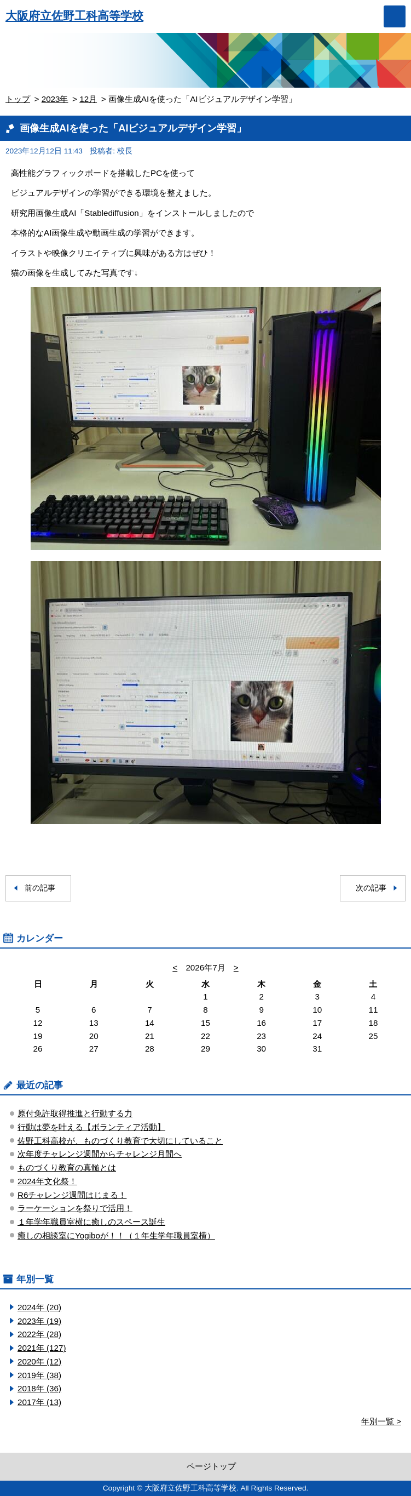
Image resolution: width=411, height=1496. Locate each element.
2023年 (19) (39, 1321)
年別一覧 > (381, 1421)
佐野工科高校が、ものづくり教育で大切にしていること (120, 1140)
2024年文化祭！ (47, 1181)
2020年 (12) (39, 1361)
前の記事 (40, 888)
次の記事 (371, 888)
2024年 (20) (39, 1307)
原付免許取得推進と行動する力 (75, 1113)
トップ (17, 99)
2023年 (55, 99)
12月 (88, 99)
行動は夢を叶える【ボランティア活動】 (91, 1127)
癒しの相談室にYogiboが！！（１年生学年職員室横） (116, 1235)
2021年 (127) (42, 1347)
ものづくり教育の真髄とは (67, 1167)
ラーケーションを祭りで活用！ (75, 1208)
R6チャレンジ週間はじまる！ (72, 1195)
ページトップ (211, 1466)
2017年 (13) (39, 1402)
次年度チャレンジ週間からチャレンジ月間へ (100, 1153)
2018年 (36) (39, 1388)
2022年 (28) (39, 1334)
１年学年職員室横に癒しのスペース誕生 (91, 1221)
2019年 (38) (39, 1375)
